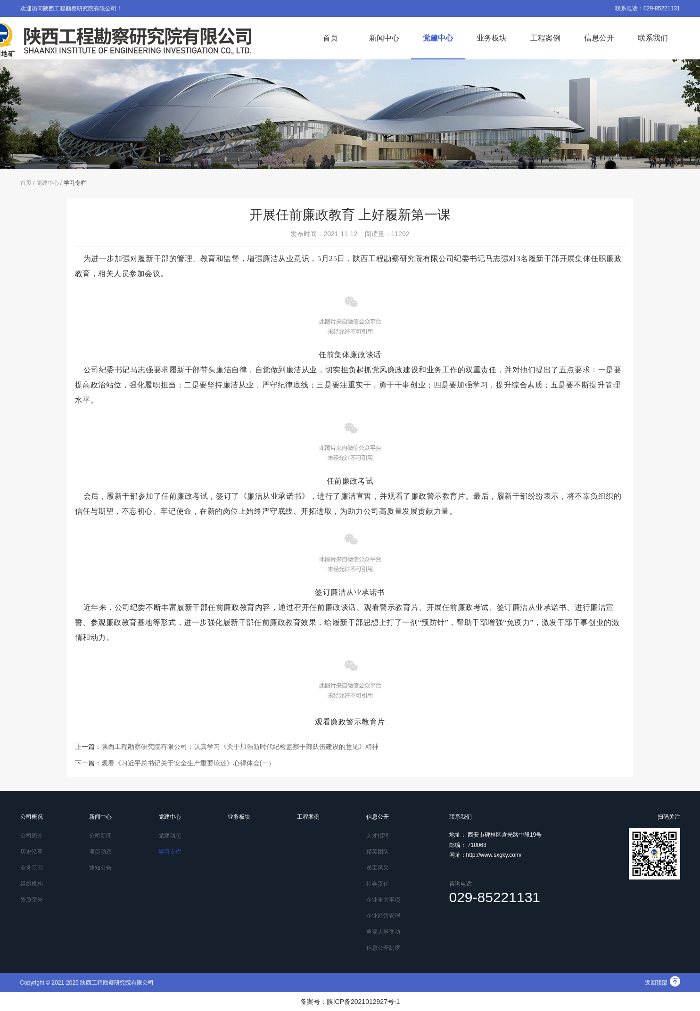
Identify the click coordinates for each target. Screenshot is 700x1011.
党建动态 (169, 835)
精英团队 (377, 851)
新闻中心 (384, 38)
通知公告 (100, 867)
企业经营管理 (383, 915)
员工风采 (377, 867)
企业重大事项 (383, 899)
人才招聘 (377, 835)
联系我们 (653, 38)
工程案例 (545, 38)
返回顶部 (662, 982)
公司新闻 (100, 835)
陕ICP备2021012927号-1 (363, 1001)
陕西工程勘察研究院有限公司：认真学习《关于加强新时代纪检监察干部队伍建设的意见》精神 (240, 746)
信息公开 (599, 38)
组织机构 (31, 883)
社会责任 (377, 883)
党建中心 (438, 38)
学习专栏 (75, 183)
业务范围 (31, 867)
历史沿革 (31, 851)
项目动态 (100, 851)
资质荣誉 (31, 899)
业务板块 (492, 38)
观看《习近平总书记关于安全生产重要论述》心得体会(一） (188, 763)
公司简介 (31, 835)
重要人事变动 (383, 932)
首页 (330, 38)
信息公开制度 (383, 948)
